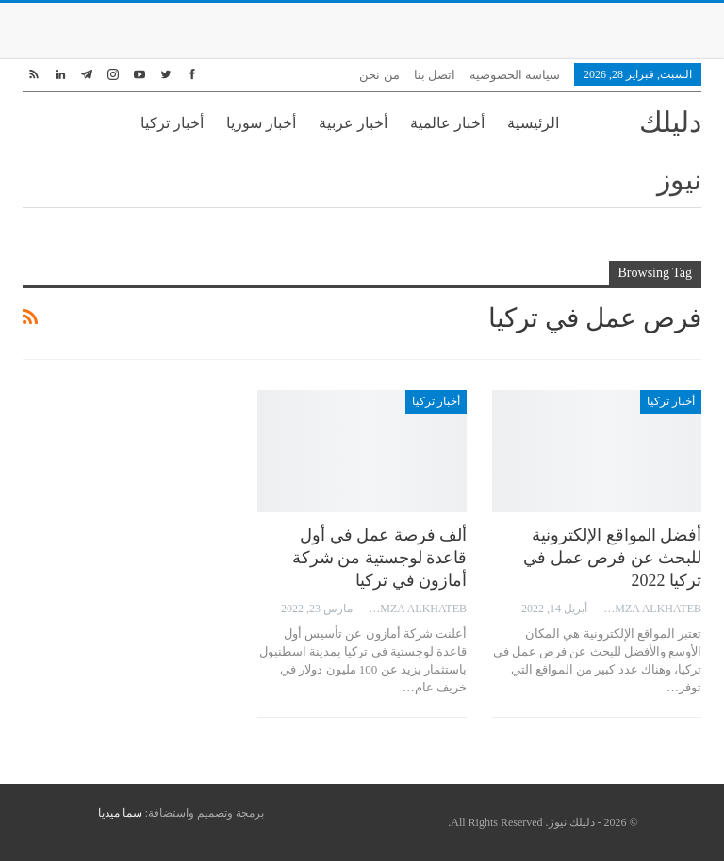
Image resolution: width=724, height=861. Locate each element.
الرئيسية (533, 123)
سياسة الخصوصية (514, 75)
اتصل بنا (434, 75)
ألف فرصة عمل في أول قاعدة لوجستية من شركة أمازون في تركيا (380, 558)
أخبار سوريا (261, 123)
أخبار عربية (353, 123)
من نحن (379, 75)
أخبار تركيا (172, 123)
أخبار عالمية (447, 123)
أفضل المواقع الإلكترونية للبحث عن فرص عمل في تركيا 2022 (612, 558)
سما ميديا (120, 813)
